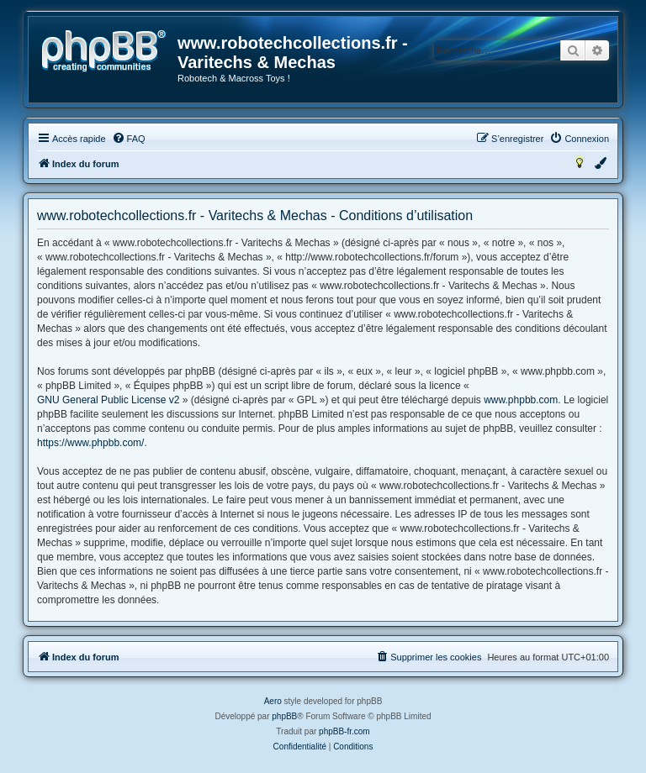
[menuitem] (129, 139)
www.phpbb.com (521, 400)
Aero (273, 701)
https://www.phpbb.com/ (90, 443)
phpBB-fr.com (344, 731)
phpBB (284, 716)
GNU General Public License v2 (108, 400)
